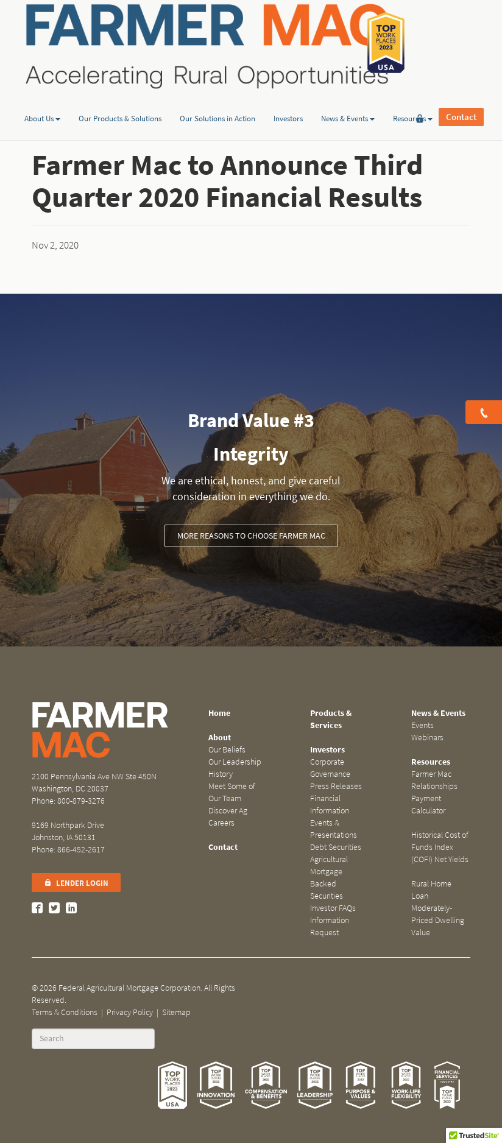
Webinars (427, 737)
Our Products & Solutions (120, 93)
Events (422, 725)
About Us (42, 93)
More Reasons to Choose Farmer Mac (251, 536)
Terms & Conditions (64, 1012)
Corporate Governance (330, 768)
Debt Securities (335, 847)
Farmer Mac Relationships (434, 780)
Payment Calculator (428, 804)
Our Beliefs (227, 750)
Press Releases (336, 786)
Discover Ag (227, 810)
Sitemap (176, 1012)
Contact (461, 43)
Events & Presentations (333, 829)
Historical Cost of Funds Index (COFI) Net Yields (439, 847)
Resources (413, 93)
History (220, 774)
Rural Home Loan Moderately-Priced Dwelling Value (437, 908)
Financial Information (329, 804)
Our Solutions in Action (217, 93)
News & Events (348, 93)
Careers (221, 823)
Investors (288, 93)
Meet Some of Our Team (231, 792)
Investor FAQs (333, 908)
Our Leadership (234, 762)
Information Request (329, 926)
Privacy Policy (130, 1012)
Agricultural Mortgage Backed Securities (329, 878)
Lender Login (76, 883)
